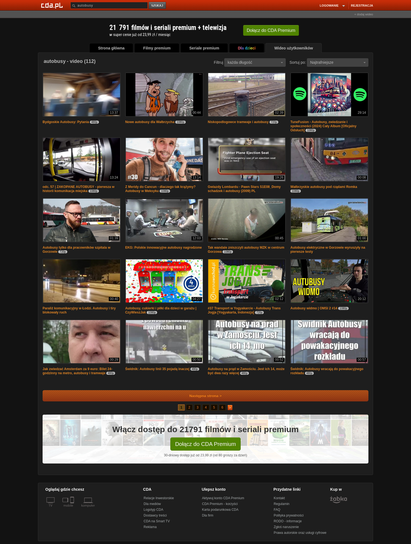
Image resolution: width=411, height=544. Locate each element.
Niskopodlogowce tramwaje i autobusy (238, 122)
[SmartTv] (72, 509)
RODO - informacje (288, 521)
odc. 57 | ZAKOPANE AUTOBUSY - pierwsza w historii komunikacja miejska (79, 189)
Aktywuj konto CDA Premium (223, 498)
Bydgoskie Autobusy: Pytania (66, 122)
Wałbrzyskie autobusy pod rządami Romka (323, 187)
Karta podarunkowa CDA (220, 510)
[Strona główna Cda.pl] (53, 5)
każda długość (255, 62)
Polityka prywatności (289, 515)
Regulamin (281, 504)
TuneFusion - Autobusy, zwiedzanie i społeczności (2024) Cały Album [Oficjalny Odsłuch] (323, 126)
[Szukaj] (109, 5)
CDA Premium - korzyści (220, 504)
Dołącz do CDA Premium (205, 444)
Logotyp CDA (153, 510)
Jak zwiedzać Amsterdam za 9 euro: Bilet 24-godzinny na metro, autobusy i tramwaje (77, 371)
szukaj (158, 5)
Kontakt (279, 498)
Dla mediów (152, 504)
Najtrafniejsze (338, 62)
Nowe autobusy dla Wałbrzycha (149, 122)
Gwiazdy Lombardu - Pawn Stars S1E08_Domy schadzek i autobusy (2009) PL (244, 189)
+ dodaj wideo (363, 14)
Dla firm (207, 515)
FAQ (277, 510)
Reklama (150, 527)
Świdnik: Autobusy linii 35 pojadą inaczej (157, 369)
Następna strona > (201, 396)
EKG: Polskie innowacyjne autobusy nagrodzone (163, 247)
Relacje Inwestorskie (159, 498)
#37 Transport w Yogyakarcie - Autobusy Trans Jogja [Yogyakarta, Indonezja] (244, 310)
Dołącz (271, 30)
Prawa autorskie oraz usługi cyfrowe (300, 533)
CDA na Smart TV (157, 521)
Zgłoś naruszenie (286, 527)
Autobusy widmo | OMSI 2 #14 (313, 308)
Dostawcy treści (155, 515)
